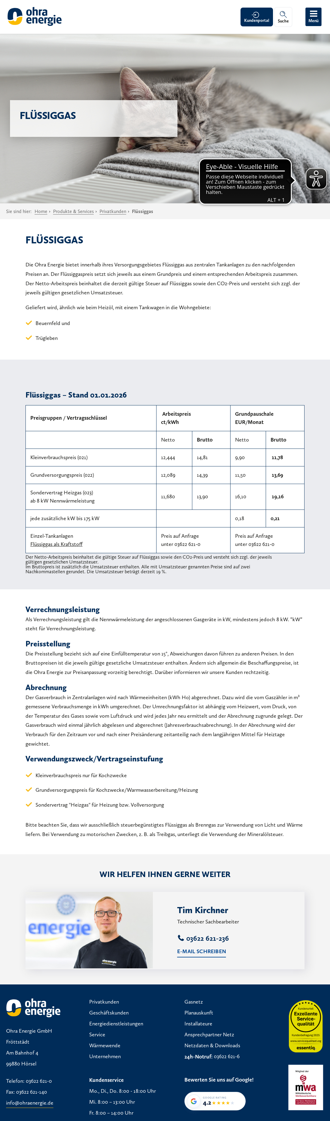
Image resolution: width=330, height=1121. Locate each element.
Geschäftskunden (109, 1013)
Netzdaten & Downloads (212, 1045)
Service (97, 1034)
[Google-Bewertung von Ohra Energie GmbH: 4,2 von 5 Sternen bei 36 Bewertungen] (215, 1101)
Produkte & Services (73, 211)
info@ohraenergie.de (29, 1102)
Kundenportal (256, 20)
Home (41, 211)
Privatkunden (112, 211)
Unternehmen (105, 1056)
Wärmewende (104, 1045)
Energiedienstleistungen (116, 1024)
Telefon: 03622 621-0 (29, 1081)
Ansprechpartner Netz (209, 1034)
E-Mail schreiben (201, 951)
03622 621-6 (227, 1056)
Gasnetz (193, 1002)
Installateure (198, 1024)
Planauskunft (198, 1013)
